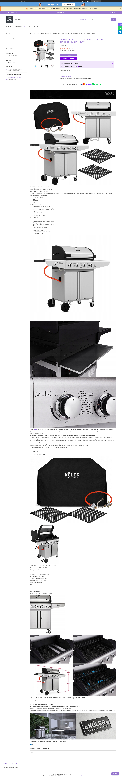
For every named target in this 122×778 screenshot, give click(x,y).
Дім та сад (47, 33)
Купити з (68, 58)
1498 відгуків (87, 1)
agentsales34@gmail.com (14, 77)
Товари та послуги (37, 33)
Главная (8, 26)
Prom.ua (69, 774)
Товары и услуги (19, 26)
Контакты (35, 26)
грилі (35, 429)
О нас (29, 26)
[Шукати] (113, 19)
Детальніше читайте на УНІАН (11, 767)
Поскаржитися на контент (67, 775)
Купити (68, 55)
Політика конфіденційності (81, 775)
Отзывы (8, 44)
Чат (115, 773)
